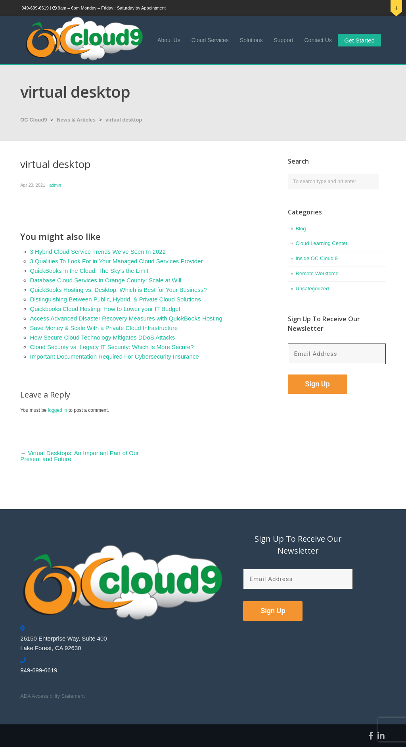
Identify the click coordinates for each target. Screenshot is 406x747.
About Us (168, 40)
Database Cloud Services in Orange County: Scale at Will (106, 280)
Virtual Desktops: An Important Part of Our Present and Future (79, 456)
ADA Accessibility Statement (52, 696)
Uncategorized (312, 288)
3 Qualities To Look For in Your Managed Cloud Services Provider (116, 261)
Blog (301, 229)
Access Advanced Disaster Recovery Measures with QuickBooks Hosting (126, 318)
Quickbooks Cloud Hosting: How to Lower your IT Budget (105, 308)
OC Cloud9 (33, 120)
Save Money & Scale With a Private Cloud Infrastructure (104, 327)
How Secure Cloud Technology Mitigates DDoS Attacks (102, 337)
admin (55, 185)
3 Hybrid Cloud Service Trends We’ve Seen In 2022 (98, 251)
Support (283, 40)
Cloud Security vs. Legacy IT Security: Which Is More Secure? (112, 347)
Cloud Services (210, 40)
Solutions (251, 40)
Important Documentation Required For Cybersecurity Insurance (114, 356)
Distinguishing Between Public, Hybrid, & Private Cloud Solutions (115, 299)
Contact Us (318, 40)
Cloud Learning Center (322, 243)
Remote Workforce (317, 273)
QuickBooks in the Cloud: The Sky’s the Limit (89, 270)
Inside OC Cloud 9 (317, 258)
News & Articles (76, 120)
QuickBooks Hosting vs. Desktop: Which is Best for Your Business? (118, 289)
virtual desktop (123, 120)
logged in (57, 410)
